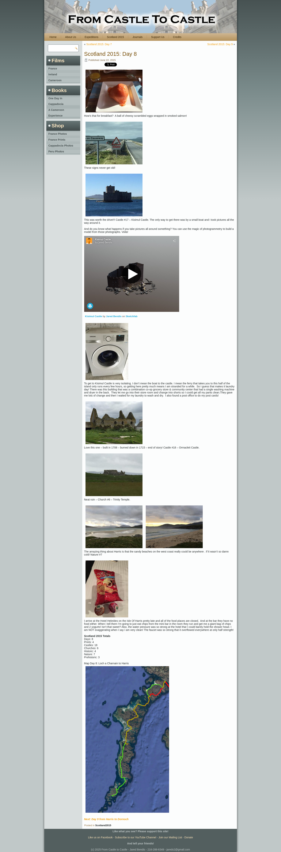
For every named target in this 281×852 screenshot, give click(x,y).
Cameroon (55, 80)
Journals (137, 37)
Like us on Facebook (100, 837)
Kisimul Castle (93, 316)
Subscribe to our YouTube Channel (135, 837)
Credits (177, 37)
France (52, 68)
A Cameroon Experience (56, 112)
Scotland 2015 (115, 37)
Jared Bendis (114, 316)
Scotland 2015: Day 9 (220, 44)
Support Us (157, 37)
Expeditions (91, 37)
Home (53, 37)
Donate (188, 837)
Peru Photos (56, 151)
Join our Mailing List (170, 837)
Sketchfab (131, 316)
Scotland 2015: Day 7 (99, 44)
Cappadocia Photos (60, 145)
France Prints (56, 139)
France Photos (57, 133)
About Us (70, 37)
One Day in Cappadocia (55, 101)
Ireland (52, 74)
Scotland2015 (103, 825)
